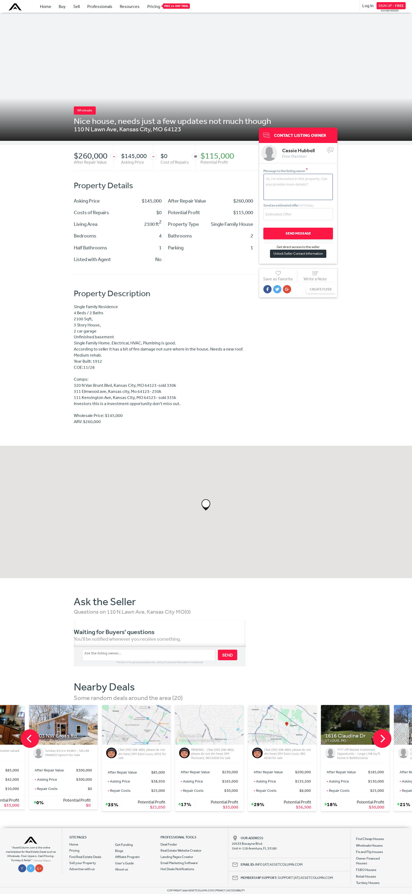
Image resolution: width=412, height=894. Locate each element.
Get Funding (124, 844)
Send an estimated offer (288, 205)
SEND (227, 655)
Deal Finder (169, 844)
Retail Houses (366, 876)
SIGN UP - (391, 5)
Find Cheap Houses (370, 839)
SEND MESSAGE (298, 233)
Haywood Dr (337, 736)
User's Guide (124, 863)
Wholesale (84, 110)
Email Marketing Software (179, 863)
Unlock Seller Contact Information (298, 253)
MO (158, 129)
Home (45, 6)
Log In (368, 5)
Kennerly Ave (191, 736)
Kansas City (134, 129)
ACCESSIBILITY (236, 890)
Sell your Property (82, 863)
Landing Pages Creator (177, 857)
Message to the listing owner (285, 171)
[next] (382, 738)
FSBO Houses (366, 870)
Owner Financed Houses (368, 860)
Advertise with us (82, 869)
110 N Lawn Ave (95, 129)
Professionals (99, 6)
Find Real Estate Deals (85, 857)
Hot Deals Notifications (177, 869)
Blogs (119, 850)
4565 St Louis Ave (51, 736)
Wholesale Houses (369, 845)
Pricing (153, 6)
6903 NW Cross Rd (125, 736)
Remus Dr (260, 736)
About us (121, 869)
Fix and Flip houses (369, 852)
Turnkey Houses (367, 882)
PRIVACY (221, 890)
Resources (130, 6)
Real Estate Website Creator (181, 850)
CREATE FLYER (321, 289)
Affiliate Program (127, 857)
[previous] (30, 738)
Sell (76, 6)
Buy (62, 6)
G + (39, 868)
